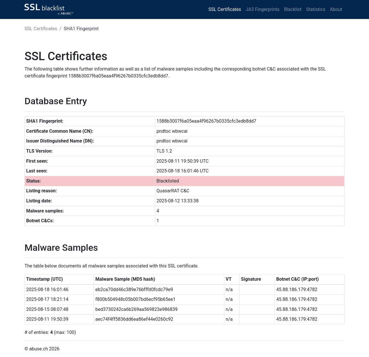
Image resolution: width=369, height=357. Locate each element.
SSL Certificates (224, 9)
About (336, 9)
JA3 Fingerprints (262, 9)
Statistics (315, 9)
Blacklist (292, 9)
